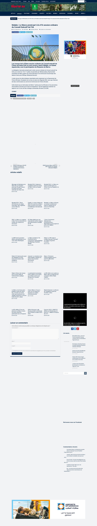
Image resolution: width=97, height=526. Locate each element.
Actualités (33, 29)
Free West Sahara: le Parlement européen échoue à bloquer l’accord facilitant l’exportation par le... (74, 451)
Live (29, 1)
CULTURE (48, 13)
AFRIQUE (19, 13)
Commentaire (15, 327)
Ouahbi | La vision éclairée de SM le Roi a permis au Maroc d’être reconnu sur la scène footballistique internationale (35, 204)
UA (33, 98)
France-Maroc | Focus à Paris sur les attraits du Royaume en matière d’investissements (34, 292)
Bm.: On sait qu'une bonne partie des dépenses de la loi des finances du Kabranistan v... (73, 470)
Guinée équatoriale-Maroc (20, 98)
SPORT (76, 13)
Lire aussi (38, 1)
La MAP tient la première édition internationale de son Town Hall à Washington (19, 239)
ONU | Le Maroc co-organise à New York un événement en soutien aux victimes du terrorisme (19, 221)
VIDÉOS (83, 13)
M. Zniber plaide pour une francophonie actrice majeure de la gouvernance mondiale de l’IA (35, 221)
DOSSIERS (70, 13)
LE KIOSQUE (52, 1)
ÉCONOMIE (34, 13)
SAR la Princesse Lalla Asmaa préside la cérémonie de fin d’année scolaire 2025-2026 (35, 311)
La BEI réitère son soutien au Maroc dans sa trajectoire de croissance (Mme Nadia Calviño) (51, 275)
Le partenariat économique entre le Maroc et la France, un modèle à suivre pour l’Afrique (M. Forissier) (35, 275)
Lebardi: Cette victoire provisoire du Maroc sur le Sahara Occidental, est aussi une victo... (74, 456)
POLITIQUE (26, 13)
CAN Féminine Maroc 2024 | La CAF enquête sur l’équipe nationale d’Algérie (49, 166)
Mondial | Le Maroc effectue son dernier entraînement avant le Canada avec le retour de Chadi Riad (51, 204)
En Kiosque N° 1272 (75, 85)
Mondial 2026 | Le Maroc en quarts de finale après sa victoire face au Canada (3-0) (51, 186)
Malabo (29, 98)
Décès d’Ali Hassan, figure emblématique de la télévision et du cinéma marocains (78, 358)
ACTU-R (13, 13)
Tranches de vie (44, 1)
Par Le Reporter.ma (17, 29)
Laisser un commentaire (46, 29)
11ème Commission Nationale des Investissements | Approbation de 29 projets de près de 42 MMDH (51, 222)
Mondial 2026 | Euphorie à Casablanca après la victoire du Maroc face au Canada (35, 186)
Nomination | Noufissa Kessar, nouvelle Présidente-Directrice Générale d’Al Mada (78, 345)
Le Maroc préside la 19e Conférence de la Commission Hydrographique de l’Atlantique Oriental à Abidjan (35, 240)
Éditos (32, 1)
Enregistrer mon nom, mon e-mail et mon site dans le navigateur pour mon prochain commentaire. (34, 350)
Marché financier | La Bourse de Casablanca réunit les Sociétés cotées (51, 291)
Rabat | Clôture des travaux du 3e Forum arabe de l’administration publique (18, 274)
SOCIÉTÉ (41, 13)
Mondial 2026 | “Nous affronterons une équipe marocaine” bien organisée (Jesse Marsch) (18, 204)
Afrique (36, 29)
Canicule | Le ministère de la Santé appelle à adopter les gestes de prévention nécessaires (35, 258)
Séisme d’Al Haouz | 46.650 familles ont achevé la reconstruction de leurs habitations (21, 167)
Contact (24, 1)
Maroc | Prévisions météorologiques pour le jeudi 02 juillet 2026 (50, 257)
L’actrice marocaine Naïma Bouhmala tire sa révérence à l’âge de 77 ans (78, 365)
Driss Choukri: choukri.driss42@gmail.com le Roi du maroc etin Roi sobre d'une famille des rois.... (75, 461)
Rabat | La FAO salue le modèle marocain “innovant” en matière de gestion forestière (51, 240)
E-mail (13, 346)
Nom (13, 341)
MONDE (55, 13)
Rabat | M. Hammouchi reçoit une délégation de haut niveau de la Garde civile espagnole (19, 258)
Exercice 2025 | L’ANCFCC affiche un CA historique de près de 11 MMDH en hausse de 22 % (51, 311)
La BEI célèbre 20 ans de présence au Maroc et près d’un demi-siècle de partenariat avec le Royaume (19, 311)
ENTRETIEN (62, 13)
